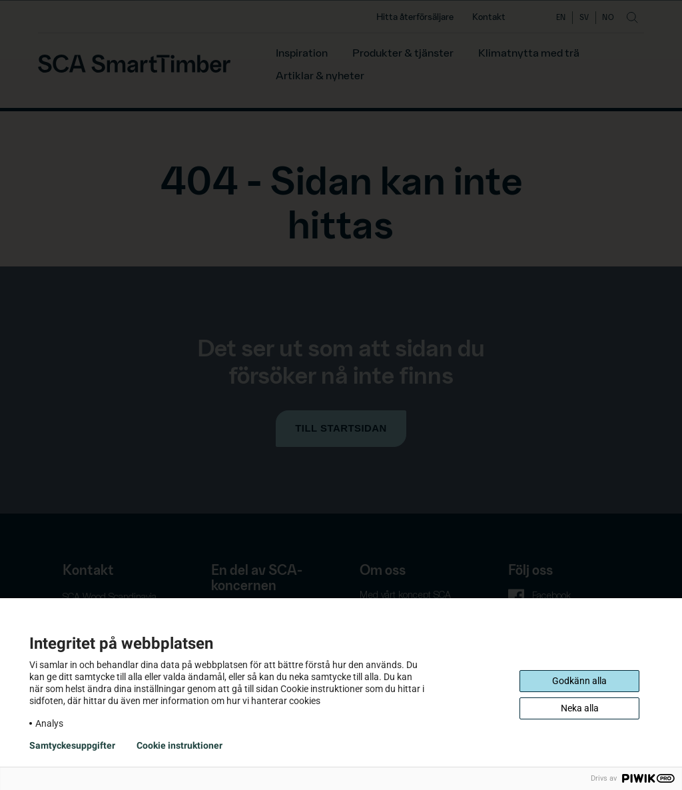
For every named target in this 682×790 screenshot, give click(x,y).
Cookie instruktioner (179, 745)
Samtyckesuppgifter (72, 745)
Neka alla (580, 708)
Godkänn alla (579, 680)
